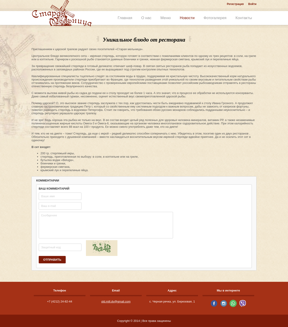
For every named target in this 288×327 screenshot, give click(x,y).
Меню (165, 18)
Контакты (244, 18)
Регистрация (235, 4)
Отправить (52, 259)
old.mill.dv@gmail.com (115, 301)
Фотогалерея (215, 18)
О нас (146, 18)
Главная (125, 18)
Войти (252, 4)
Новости (187, 18)
